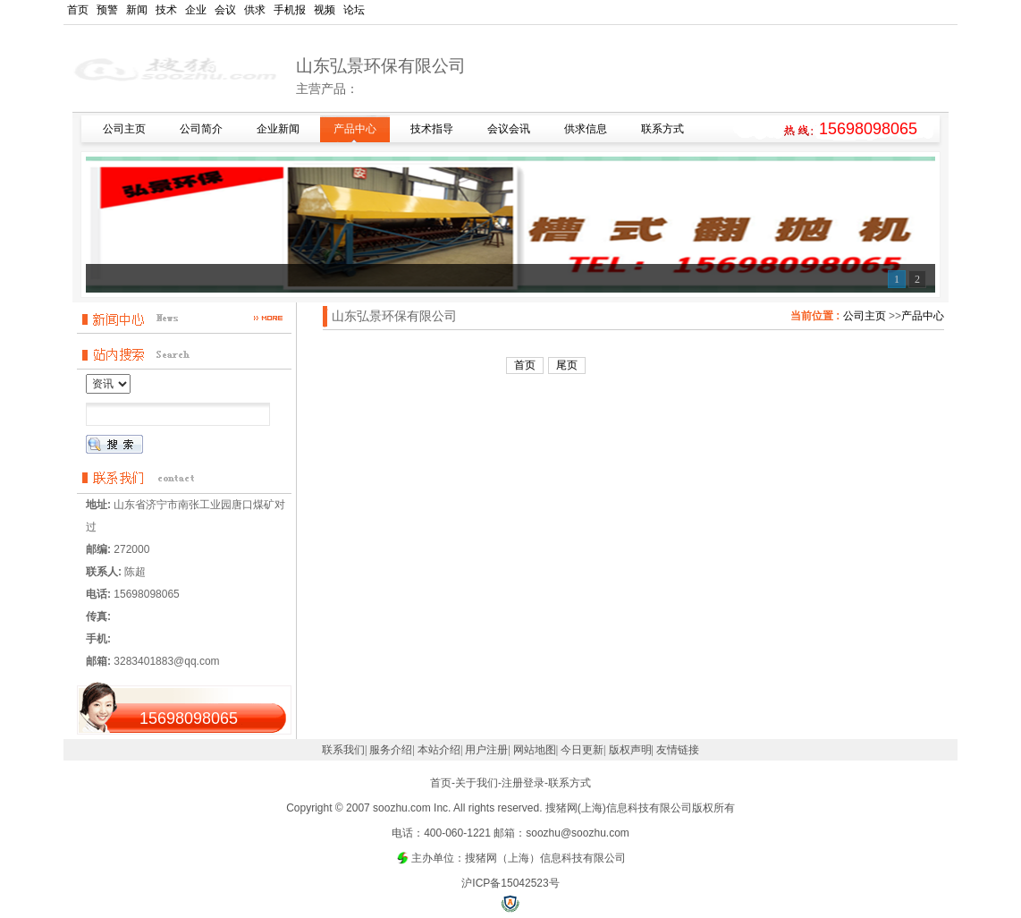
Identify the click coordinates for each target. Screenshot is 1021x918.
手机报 (290, 10)
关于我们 (476, 783)
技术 (166, 10)
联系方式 (569, 783)
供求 (255, 10)
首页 (78, 10)
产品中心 (922, 316)
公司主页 (864, 316)
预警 (107, 10)
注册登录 (523, 783)
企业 (196, 10)
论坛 (354, 10)
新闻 (137, 10)
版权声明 (630, 750)
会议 (225, 10)
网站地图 (534, 750)
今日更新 (582, 750)
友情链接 (677, 750)
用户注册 (486, 750)
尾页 (567, 365)
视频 (324, 10)
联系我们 (343, 750)
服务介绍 (390, 750)
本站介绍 (439, 750)
